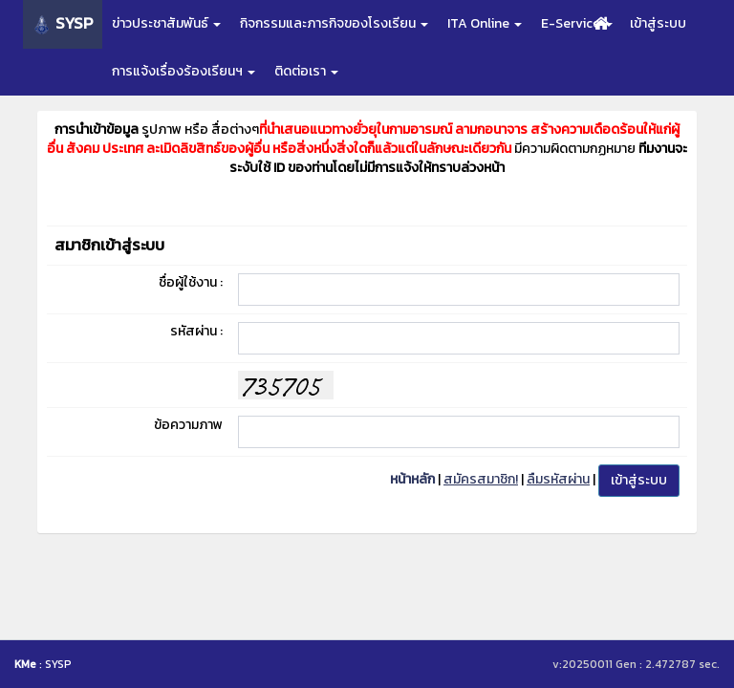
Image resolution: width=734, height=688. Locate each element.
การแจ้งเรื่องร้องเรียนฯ (183, 71)
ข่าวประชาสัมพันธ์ (166, 23)
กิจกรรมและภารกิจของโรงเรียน (334, 23)
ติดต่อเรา (306, 71)
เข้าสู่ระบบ (658, 23)
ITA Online (484, 23)
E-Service (577, 23)
